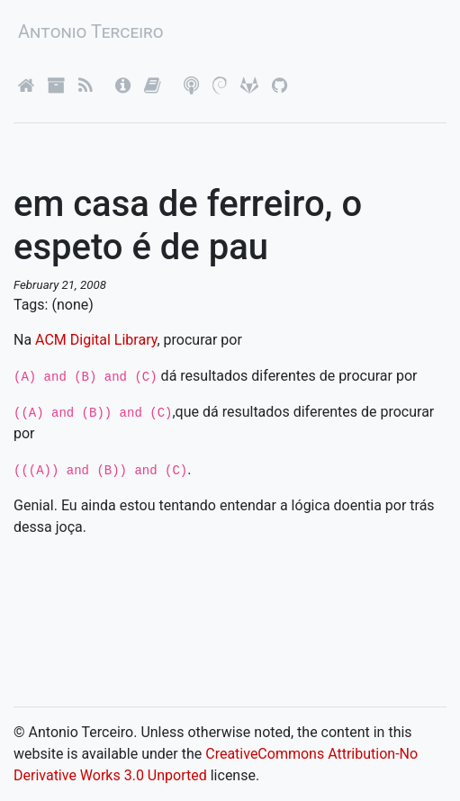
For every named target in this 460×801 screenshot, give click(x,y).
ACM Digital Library (96, 339)
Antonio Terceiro (91, 31)
